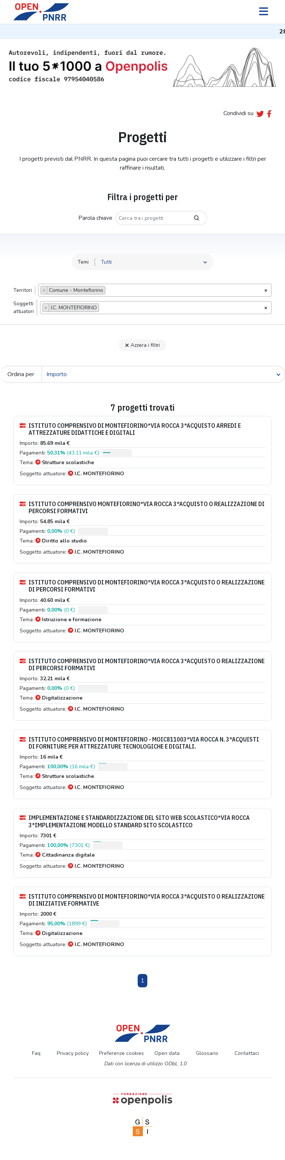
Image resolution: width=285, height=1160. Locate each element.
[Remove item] (44, 290)
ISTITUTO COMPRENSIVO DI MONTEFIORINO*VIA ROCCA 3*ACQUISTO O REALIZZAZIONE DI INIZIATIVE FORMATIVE (142, 900)
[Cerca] (163, 374)
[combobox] (155, 290)
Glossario (207, 1053)
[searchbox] (109, 291)
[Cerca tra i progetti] (151, 218)
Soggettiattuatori (23, 307)
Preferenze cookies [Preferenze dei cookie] (121, 1053)
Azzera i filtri (142, 345)
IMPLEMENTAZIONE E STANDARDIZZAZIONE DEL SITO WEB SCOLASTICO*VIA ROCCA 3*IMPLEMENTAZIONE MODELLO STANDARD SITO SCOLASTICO (135, 821)
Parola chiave (95, 218)
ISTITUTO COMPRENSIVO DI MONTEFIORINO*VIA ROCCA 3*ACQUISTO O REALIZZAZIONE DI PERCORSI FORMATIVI (142, 586)
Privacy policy (73, 1053)
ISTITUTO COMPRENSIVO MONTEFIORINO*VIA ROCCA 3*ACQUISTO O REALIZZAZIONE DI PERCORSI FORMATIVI (142, 508)
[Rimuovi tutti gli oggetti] (266, 289)
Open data (167, 1053)
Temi (83, 261)
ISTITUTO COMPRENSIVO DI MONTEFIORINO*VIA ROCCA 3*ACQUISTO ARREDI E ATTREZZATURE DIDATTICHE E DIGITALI (130, 429)
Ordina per (20, 374)
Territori (22, 290)
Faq (36, 1053)
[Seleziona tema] (154, 262)
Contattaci (247, 1053)
